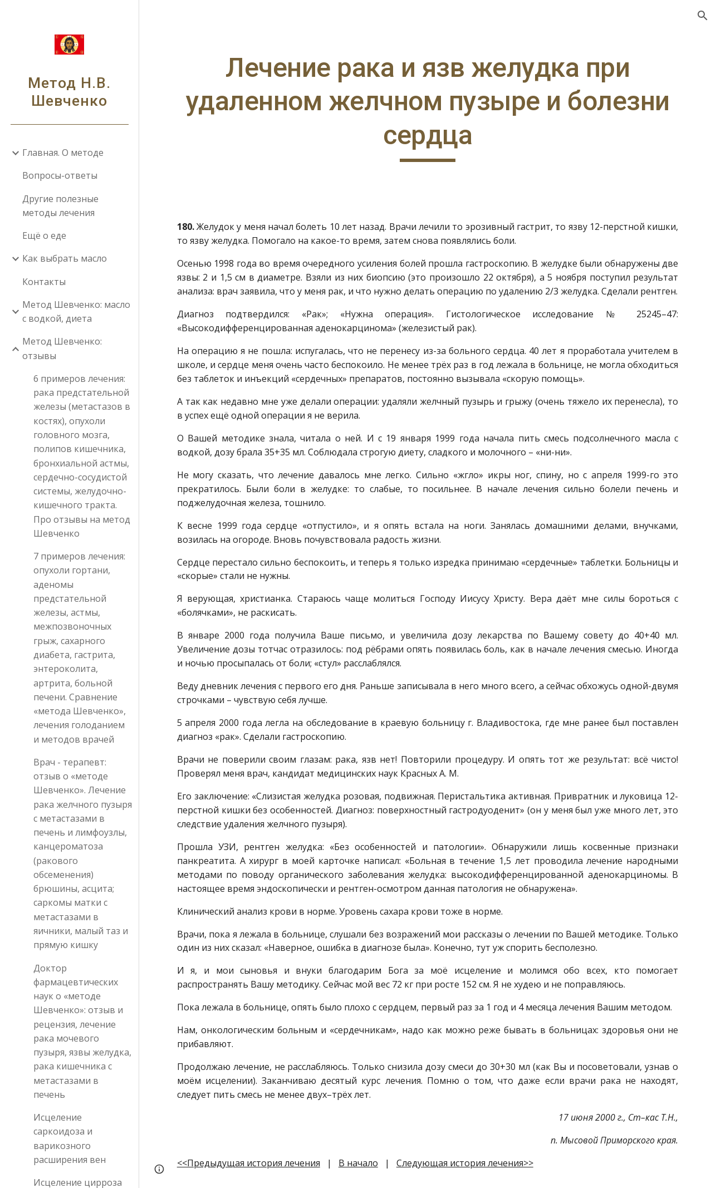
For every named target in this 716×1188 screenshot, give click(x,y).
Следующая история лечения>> (464, 1163)
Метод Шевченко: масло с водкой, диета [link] (76, 311)
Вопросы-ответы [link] (59, 175)
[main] (428, 106)
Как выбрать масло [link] (64, 258)
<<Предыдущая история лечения (248, 1163)
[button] (702, 15)
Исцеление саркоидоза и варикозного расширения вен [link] (69, 1138)
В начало (358, 1163)
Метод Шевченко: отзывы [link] (62, 348)
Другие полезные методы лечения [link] (60, 206)
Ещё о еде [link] (44, 235)
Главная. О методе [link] (63, 152)
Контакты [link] (44, 282)
